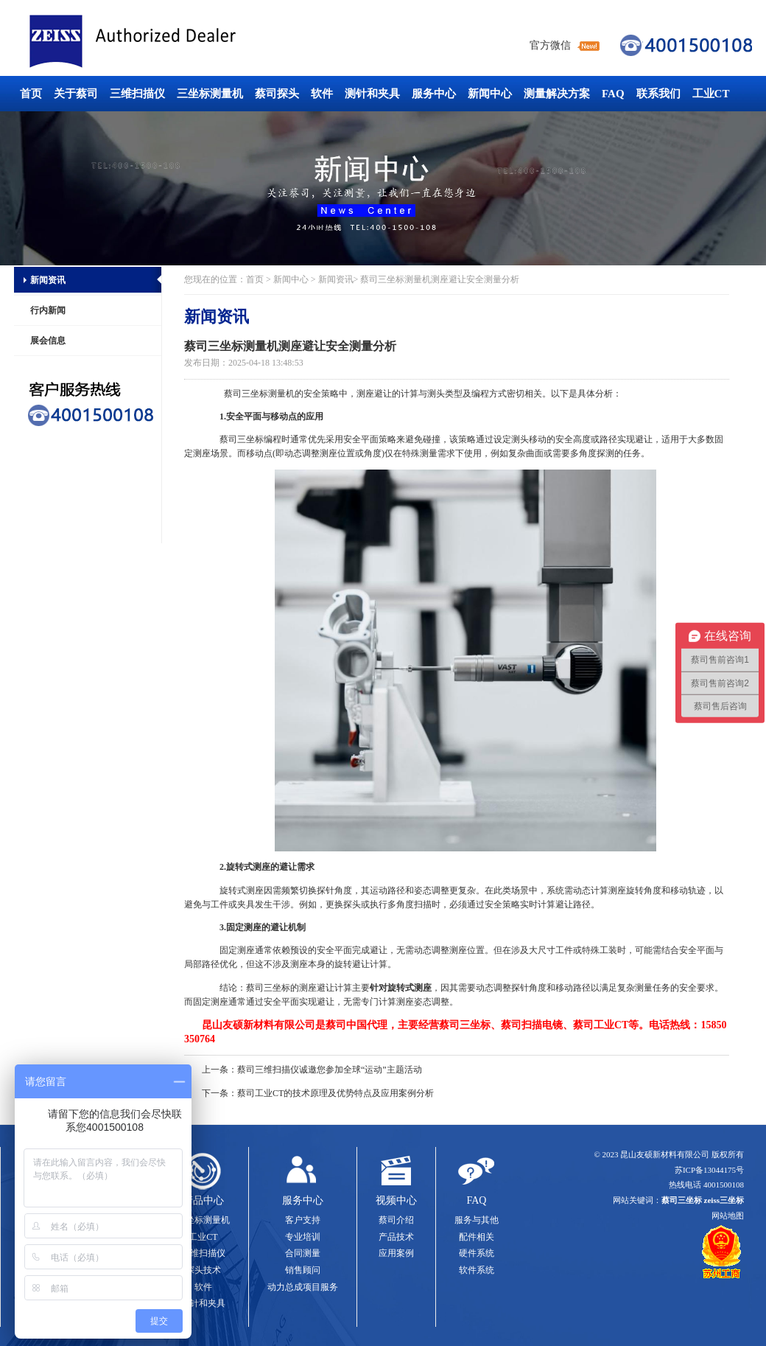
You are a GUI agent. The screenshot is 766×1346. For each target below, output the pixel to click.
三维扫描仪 (137, 94)
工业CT (711, 94)
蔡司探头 (277, 94)
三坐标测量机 (210, 94)
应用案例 (396, 1253)
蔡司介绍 (396, 1220)
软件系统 (476, 1270)
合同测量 (302, 1253)
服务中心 (434, 94)
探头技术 (203, 1270)
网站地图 (727, 1215)
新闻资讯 (48, 280)
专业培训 (302, 1237)
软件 (322, 94)
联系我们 (658, 94)
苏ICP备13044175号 (709, 1169)
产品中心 (203, 1200)
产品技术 (396, 1237)
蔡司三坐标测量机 (259, 393)
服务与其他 (476, 1220)
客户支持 (302, 1220)
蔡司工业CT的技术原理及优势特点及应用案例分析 (335, 1093)
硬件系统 (476, 1253)
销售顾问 (302, 1270)
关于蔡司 (76, 94)
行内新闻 (48, 310)
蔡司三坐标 (166, 42)
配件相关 (476, 1237)
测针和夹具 (372, 94)
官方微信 (550, 45)
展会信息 (48, 340)
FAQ (613, 94)
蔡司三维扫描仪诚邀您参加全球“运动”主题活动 (329, 1069)
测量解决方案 (557, 94)
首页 (31, 94)
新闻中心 (490, 94)
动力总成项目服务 (302, 1287)
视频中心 (396, 1200)
